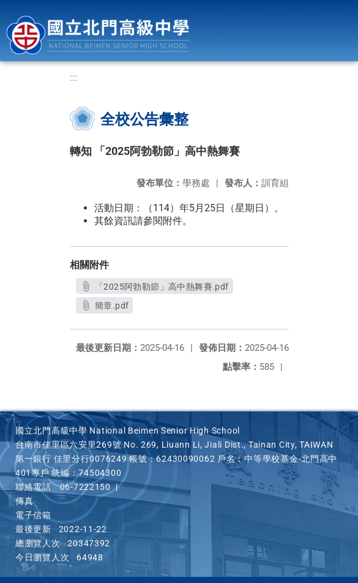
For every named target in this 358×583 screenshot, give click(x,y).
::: (73, 77)
